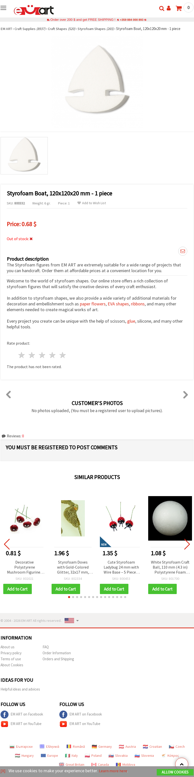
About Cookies (12, 665)
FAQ (46, 647)
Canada (100, 764)
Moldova (125, 764)
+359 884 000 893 (131, 19)
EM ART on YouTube (21, 724)
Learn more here (114, 771)
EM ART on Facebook (22, 715)
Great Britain (71, 764)
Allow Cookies (175, 772)
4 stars (52, 355)
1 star (22, 355)
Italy (71, 756)
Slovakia (118, 756)
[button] (69, 597)
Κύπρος (170, 755)
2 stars (32, 355)
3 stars (42, 355)
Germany (102, 747)
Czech (177, 747)
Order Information (57, 653)
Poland (93, 756)
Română (75, 746)
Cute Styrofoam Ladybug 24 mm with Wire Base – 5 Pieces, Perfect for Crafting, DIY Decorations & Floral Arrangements (121, 567)
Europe (49, 755)
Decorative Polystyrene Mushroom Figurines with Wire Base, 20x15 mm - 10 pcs (24, 567)
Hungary (24, 756)
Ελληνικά (49, 746)
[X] (3, 771)
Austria (127, 747)
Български (21, 746)
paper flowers (93, 304)
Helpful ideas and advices (20, 689)
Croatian (152, 747)
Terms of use (11, 659)
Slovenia (144, 756)
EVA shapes (118, 304)
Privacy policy (11, 653)
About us (8, 647)
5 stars (63, 355)
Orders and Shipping (58, 659)
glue (131, 321)
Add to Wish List (91, 203)
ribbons (138, 304)
